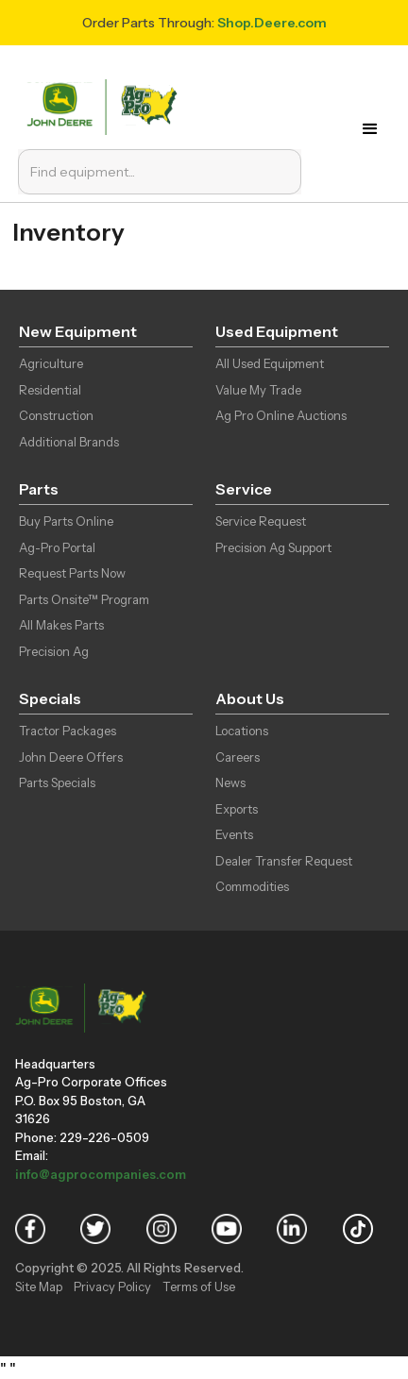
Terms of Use (198, 1286)
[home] (106, 105)
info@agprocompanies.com (100, 1174)
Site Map (38, 1286)
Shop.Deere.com (272, 22)
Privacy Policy (112, 1286)
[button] (375, 129)
